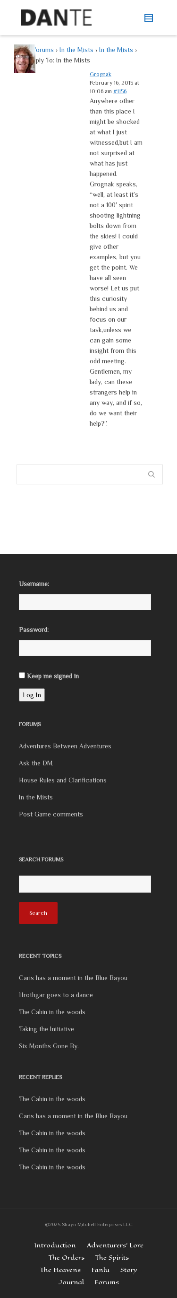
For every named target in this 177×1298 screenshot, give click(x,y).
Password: (34, 629)
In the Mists (76, 49)
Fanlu (101, 1269)
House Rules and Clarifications (63, 780)
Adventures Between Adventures (65, 746)
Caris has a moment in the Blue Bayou (73, 978)
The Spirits (112, 1257)
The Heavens (60, 1269)
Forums (43, 49)
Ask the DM (36, 763)
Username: (34, 584)
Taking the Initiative (46, 1029)
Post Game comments (51, 814)
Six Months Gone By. (49, 1046)
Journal (71, 1282)
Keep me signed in (53, 676)
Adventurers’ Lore (115, 1245)
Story (128, 1269)
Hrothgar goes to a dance (56, 995)
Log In (32, 695)
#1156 (119, 91)
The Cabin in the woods (52, 1012)
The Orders (66, 1257)
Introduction (55, 1245)
